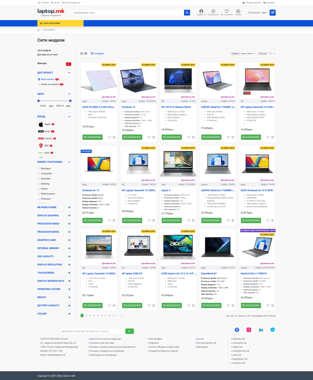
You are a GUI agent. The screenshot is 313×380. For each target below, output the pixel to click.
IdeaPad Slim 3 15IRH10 (254, 273)
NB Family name (46, 207)
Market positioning (49, 162)
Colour (41, 313)
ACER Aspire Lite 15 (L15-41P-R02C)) (178, 273)
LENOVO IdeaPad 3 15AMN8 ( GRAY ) (218, 190)
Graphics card (46, 240)
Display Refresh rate (50, 281)
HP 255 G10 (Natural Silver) (176, 107)
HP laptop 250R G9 (132, 273)
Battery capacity (48, 305)
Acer (164, 184)
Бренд (41, 116)
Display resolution (49, 264)
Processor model (48, 231)
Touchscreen (45, 272)
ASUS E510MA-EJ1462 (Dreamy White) (99, 107)
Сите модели (44, 50)
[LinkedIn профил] (261, 329)
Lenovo (204, 101)
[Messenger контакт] (272, 329)
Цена (40, 93)
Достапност (45, 72)
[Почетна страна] (43, 2)
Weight (41, 297)
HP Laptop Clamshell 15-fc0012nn (258, 107)
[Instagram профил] (249, 329)
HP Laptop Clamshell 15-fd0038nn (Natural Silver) (139, 190)
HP (163, 101)
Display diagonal (48, 215)
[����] (187, 12)
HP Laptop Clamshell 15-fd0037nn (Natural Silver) (99, 273)
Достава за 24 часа (47, 55)
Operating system (48, 289)
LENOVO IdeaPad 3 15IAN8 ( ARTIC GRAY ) (218, 107)
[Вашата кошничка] (261, 13)
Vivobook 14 (128, 107)
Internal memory (48, 248)
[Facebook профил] (237, 329)
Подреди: (229, 54)
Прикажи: (264, 54)
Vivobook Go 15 (90, 190)
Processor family (48, 223)
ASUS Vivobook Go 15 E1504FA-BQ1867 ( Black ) (258, 190)
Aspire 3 (165, 190)
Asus (84, 101)
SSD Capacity (45, 256)
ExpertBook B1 (209, 273)
